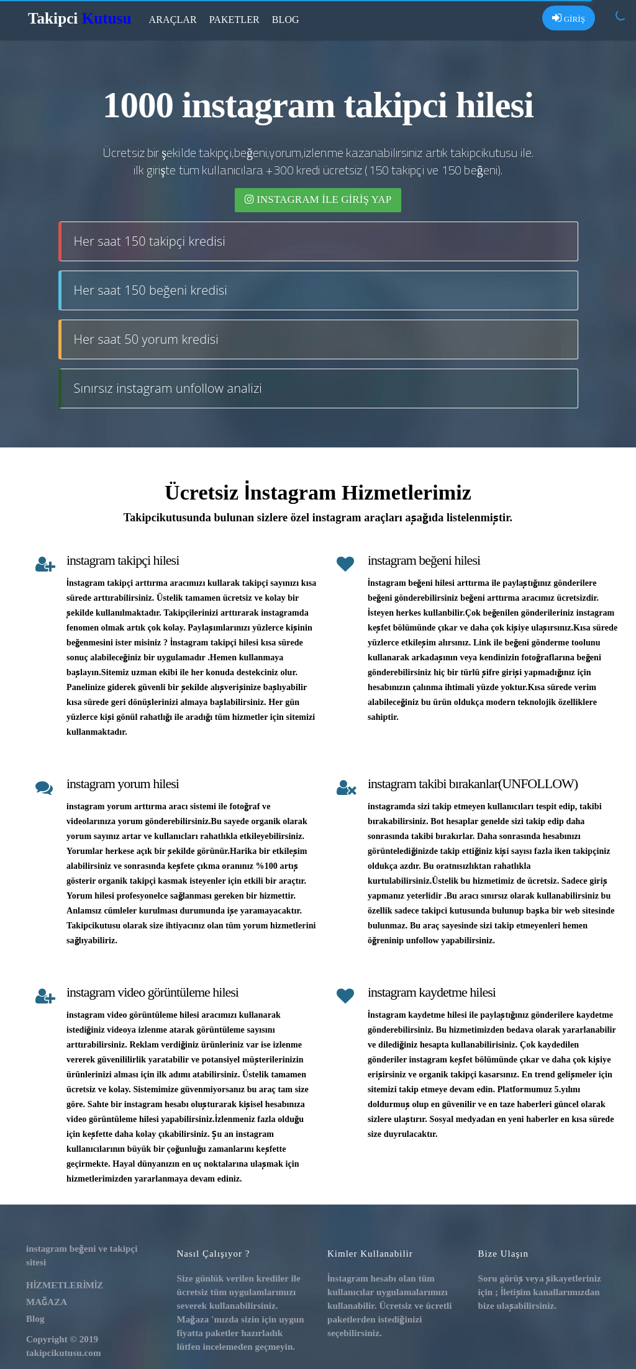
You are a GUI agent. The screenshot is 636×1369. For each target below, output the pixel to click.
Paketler (234, 19)
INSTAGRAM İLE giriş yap (318, 199)
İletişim (515, 1292)
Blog (285, 19)
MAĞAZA (46, 1302)
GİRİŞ (568, 18)
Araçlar (173, 19)
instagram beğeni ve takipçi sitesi (81, 1255)
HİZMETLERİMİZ (64, 1285)
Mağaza (193, 1319)
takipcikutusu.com (63, 1352)
